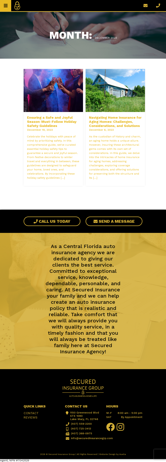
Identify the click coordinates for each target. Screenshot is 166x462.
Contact (31, 413)
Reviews (30, 417)
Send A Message (114, 221)
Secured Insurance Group (61, 454)
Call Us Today (52, 221)
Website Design (107, 454)
